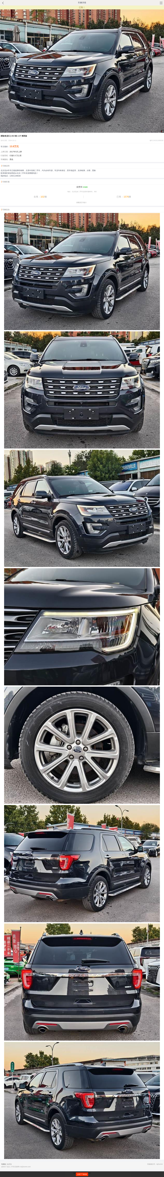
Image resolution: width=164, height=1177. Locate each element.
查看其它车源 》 (82, 202)
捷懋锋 (79, 187)
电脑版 (3, 1164)
